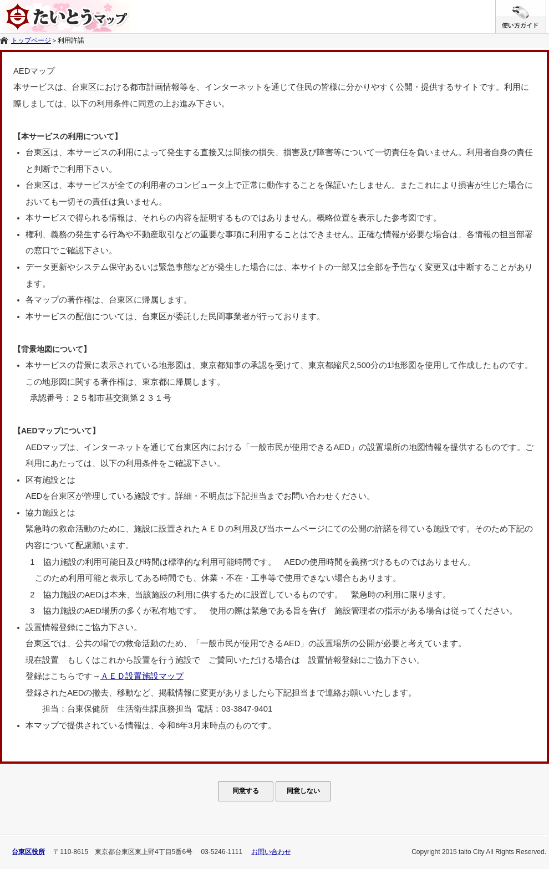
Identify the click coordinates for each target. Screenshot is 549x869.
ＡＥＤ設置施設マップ (142, 676)
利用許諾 (71, 40)
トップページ (31, 40)
